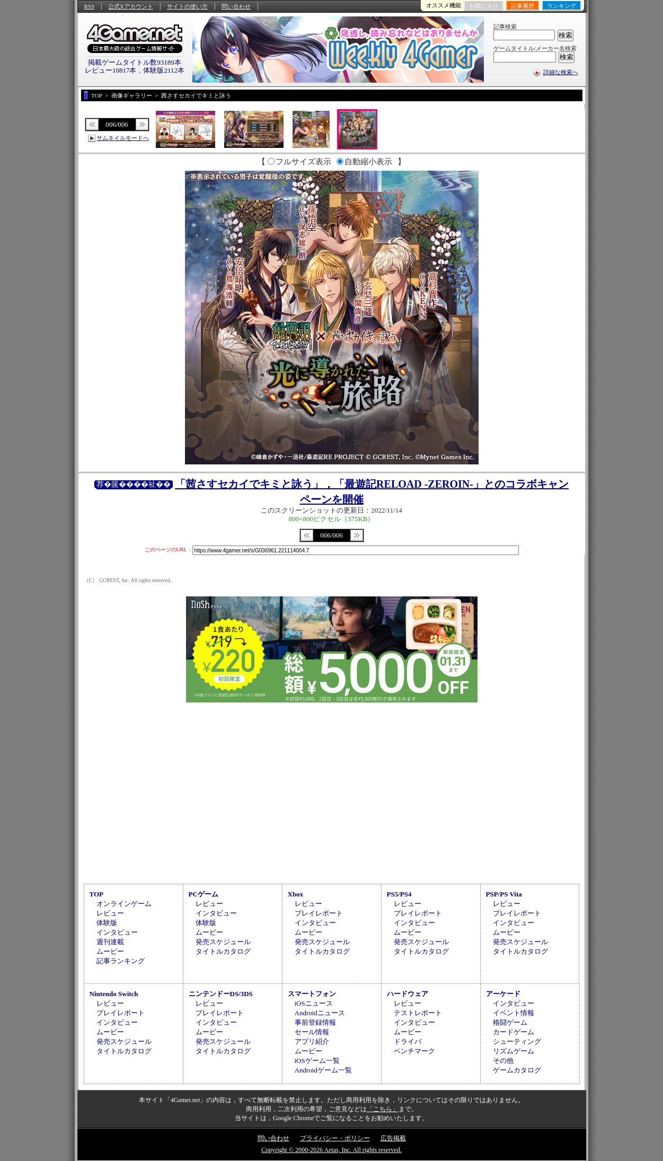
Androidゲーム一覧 (323, 1070)
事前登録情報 (315, 1022)
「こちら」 (383, 1109)
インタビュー (117, 932)
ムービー (110, 951)
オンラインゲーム (124, 904)
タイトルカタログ (223, 951)
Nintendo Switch (114, 994)
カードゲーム (513, 1032)
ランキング (561, 6)
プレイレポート (319, 913)
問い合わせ (236, 6)
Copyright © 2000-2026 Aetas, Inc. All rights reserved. (331, 1150)
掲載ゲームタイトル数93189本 (134, 62)
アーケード (503, 994)
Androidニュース (320, 1013)
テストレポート (418, 1013)
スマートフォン (312, 994)
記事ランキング (120, 961)
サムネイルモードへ (122, 138)
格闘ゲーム (510, 1022)
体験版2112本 (163, 70)
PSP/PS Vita (504, 894)
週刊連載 (110, 942)
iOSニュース (314, 1003)
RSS (89, 6)
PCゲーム (203, 894)
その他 (503, 1061)
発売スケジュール (223, 942)
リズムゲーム (513, 1051)
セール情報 (312, 1032)
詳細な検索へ (560, 72)
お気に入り (483, 6)
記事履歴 (522, 6)
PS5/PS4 (399, 894)
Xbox (296, 894)
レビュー (110, 913)
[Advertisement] (331, 791)
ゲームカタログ (517, 1070)
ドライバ (407, 1041)
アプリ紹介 (312, 1041)
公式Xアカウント (130, 6)
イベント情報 (513, 1013)
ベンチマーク (414, 1051)
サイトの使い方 (187, 6)
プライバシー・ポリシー (335, 1138)
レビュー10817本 (111, 70)
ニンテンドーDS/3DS (221, 994)
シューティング (517, 1041)
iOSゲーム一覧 (317, 1061)
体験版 (106, 923)
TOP (97, 894)
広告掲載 (393, 1138)
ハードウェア (407, 994)
